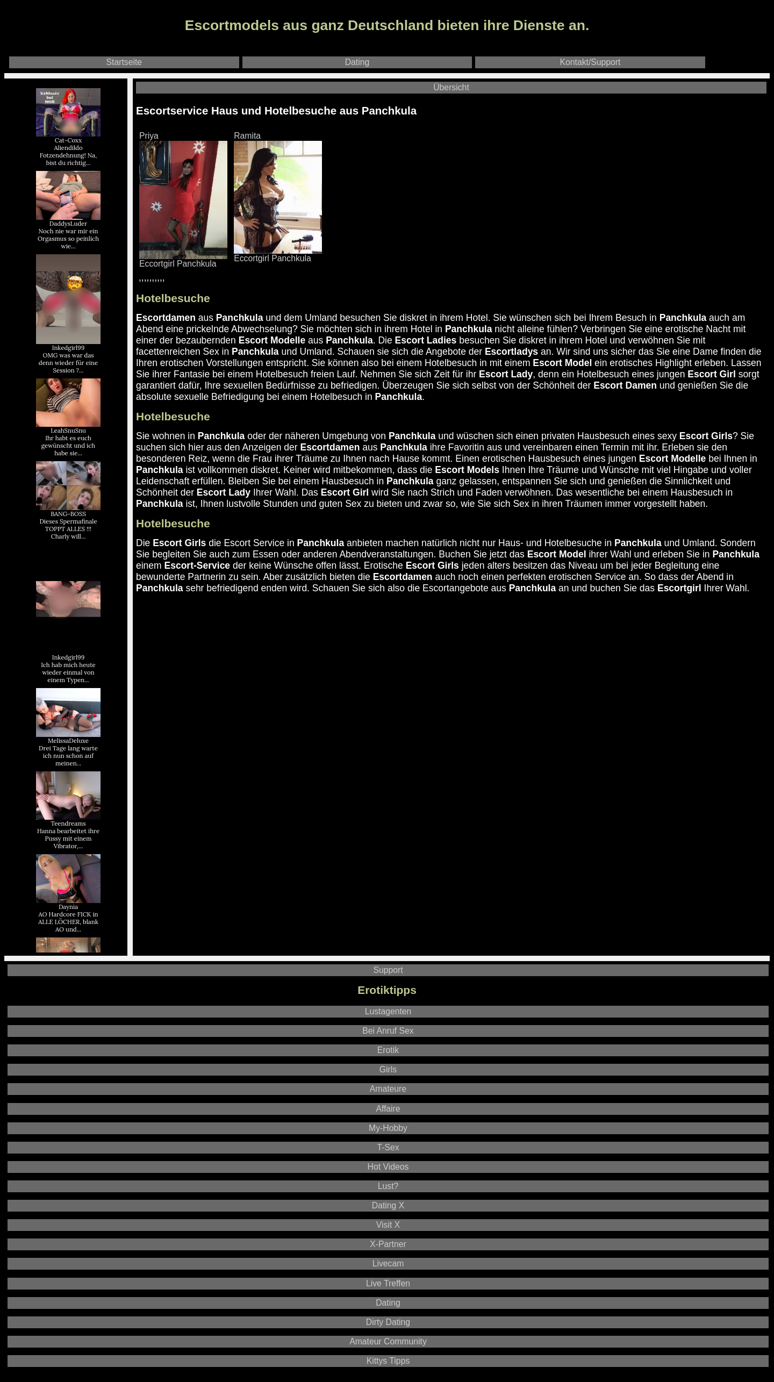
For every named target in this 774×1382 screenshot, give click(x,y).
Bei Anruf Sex (387, 1030)
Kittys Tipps (388, 1360)
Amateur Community (388, 1341)
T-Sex (388, 1147)
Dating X (388, 1205)
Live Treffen (388, 1283)
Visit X (388, 1224)
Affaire (388, 1108)
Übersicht (451, 87)
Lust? (388, 1186)
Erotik (388, 1050)
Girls (388, 1069)
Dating (357, 62)
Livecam (388, 1263)
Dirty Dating (388, 1322)
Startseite (124, 62)
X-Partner (388, 1244)
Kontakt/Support (590, 62)
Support (388, 970)
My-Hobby (388, 1128)
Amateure (388, 1088)
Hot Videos (388, 1166)
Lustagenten (388, 1011)
